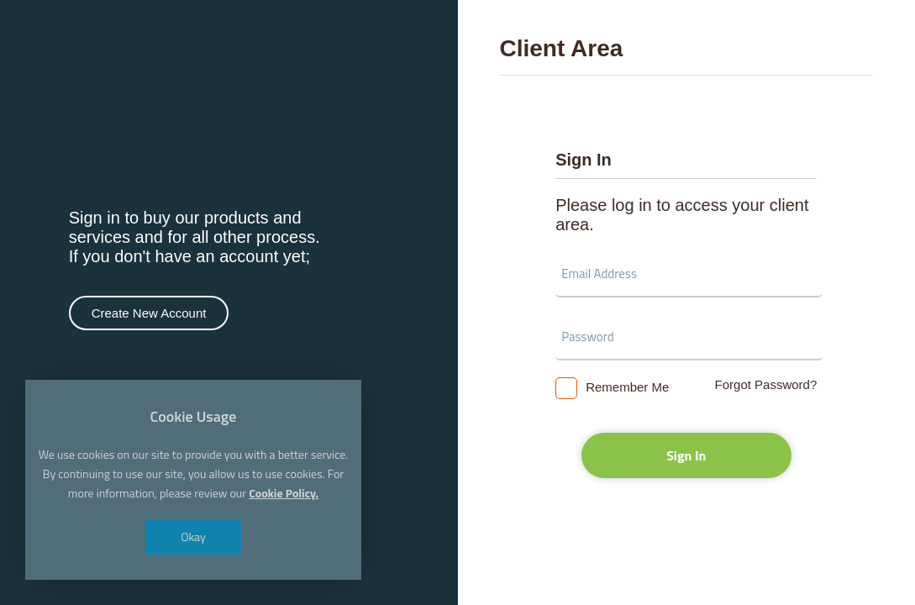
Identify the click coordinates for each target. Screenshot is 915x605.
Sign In (686, 455)
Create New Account (149, 313)
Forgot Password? (766, 384)
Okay (193, 536)
